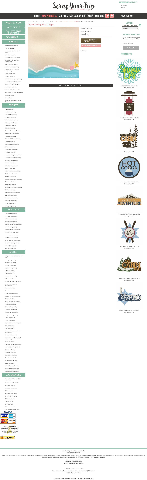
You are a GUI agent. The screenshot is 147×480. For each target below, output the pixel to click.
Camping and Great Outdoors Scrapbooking (12, 70)
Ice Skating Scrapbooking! (11, 160)
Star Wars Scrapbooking (10, 355)
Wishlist (123, 7)
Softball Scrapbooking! (10, 184)
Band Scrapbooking (9, 109)
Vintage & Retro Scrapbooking (12, 347)
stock (104, 455)
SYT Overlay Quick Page (11, 396)
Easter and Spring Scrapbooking (12, 229)
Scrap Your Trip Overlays (11, 393)
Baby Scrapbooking (9, 270)
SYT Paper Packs (9, 404)
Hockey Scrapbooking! (10, 152)
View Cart (77, 472)
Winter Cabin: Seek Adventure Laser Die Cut (129, 214)
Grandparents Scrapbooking (11, 312)
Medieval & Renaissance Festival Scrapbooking (13, 331)
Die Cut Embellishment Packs (12, 409)
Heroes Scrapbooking (10, 317)
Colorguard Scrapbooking (11, 122)
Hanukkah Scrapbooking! (11, 245)
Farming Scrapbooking (10, 304)
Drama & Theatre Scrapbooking (12, 130)
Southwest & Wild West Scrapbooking (14, 92)
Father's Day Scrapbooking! (11, 232)
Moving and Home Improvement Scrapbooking (13, 101)
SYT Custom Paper (9, 398)
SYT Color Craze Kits (10, 406)
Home (30, 21)
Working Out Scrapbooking (11, 198)
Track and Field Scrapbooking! (12, 192)
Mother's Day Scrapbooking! (12, 235)
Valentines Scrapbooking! (11, 227)
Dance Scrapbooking (10, 128)
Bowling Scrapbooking (10, 117)
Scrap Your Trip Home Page (59, 6)
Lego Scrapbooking (9, 328)
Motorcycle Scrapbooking (11, 335)
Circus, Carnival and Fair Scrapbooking (11, 284)
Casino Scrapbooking (10, 73)
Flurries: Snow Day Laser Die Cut (129, 85)
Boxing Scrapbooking (10, 203)
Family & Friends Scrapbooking (12, 301)
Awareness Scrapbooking (11, 276)
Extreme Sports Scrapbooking (12, 133)
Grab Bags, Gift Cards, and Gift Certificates (12, 379)
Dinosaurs (7, 290)
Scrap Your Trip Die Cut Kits (12, 382)
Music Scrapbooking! (10, 168)
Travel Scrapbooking (118, 455)
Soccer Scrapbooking (10, 181)
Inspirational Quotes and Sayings (13, 323)
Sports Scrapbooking (138, 455)
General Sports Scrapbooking (12, 144)
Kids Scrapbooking (9, 325)
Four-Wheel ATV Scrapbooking (12, 138)
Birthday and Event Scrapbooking (13, 281)
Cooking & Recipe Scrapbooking (13, 344)
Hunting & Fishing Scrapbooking (13, 81)
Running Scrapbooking (10, 176)
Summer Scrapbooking (10, 248)
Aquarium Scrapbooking (11, 268)
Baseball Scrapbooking (10, 112)
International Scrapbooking (11, 45)
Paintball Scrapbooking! (11, 173)
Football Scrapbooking (10, 136)
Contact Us (84, 470)
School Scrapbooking (10, 349)
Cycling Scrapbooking (10, 125)
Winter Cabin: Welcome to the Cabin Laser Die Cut (129, 150)
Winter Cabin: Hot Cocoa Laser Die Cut (129, 182)
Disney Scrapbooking (10, 55)
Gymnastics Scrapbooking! (11, 149)
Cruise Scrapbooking (10, 76)
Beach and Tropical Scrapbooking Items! (13, 51)
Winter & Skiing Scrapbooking (12, 89)
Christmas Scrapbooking (11, 213)
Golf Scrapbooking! (10, 147)
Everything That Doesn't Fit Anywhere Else (14, 256)
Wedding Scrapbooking (64, 457)
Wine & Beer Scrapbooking (11, 365)
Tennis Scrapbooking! (10, 189)
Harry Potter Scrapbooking (11, 315)
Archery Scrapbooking (10, 206)
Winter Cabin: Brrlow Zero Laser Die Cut (129, 310)
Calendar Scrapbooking (10, 278)
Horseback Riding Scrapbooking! (13, 155)
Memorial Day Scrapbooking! (12, 243)
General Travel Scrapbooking (12, 67)
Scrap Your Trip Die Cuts (11, 388)
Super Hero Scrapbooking (11, 357)
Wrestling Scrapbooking (11, 200)
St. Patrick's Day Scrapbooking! (12, 240)
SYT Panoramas (9, 390)
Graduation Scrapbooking (11, 309)
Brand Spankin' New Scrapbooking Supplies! (43, 21)
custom (109, 455)
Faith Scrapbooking (9, 298)
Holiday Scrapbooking (54, 457)
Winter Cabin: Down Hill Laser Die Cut (129, 117)
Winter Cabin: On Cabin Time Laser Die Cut (129, 278)
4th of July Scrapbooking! (11, 221)
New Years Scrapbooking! (11, 216)
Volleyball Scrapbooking (11, 195)
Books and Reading (9, 273)
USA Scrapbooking (9, 48)
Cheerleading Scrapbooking (11, 120)
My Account (124, 5)
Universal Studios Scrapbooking (12, 57)
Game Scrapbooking (10, 141)
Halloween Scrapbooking (11, 218)
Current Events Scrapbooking (12, 371)
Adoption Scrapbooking (10, 262)
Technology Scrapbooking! (11, 360)
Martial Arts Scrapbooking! (11, 165)
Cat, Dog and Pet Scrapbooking (12, 296)
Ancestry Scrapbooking (10, 265)
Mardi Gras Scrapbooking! (11, 237)
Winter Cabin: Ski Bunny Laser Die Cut (129, 246)
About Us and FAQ (61, 470)
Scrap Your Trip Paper (10, 385)
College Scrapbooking (10, 352)
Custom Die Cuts (9, 401)
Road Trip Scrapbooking (11, 87)
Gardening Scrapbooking (11, 306)
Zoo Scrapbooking (9, 95)
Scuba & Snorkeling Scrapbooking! (13, 179)
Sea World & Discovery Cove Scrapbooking (12, 61)
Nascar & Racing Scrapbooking (12, 84)
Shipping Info (91, 470)
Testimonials (78, 470)
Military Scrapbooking (10, 260)
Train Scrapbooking (9, 363)
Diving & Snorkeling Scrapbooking (13, 79)
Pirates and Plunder (9, 341)
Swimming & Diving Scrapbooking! (13, 187)
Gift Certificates (70, 472)
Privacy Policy (70, 470)
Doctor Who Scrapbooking (11, 293)
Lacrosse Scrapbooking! (11, 163)
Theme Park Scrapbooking (11, 64)
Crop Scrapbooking (9, 288)
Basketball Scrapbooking (11, 114)
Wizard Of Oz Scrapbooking (12, 368)
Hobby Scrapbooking (10, 320)
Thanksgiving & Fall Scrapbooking (13, 224)
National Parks (8, 97)
